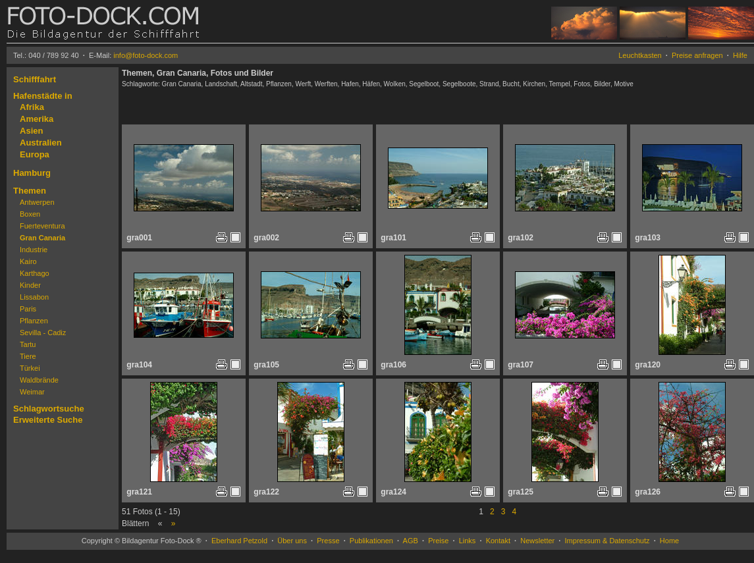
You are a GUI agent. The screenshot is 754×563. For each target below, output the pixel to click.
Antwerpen (37, 202)
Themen (29, 191)
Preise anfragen (697, 55)
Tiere (28, 356)
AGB (410, 541)
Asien (31, 131)
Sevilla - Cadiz (43, 332)
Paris (28, 309)
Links (467, 541)
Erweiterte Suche (48, 420)
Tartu (28, 344)
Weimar (32, 392)
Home (669, 541)
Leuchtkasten (639, 55)
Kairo (28, 261)
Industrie (33, 250)
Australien (41, 142)
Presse (328, 541)
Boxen (30, 214)
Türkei (30, 368)
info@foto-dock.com (145, 55)
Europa (34, 154)
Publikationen (371, 541)
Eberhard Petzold (239, 541)
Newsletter (537, 541)
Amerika (36, 119)
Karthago (34, 273)
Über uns (292, 541)
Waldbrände (39, 380)
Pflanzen (34, 321)
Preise (438, 541)
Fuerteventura (42, 226)
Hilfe (740, 55)
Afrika (32, 107)
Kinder (30, 285)
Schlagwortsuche (48, 409)
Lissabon (34, 297)
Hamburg (32, 173)
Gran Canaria (42, 238)
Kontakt (498, 541)
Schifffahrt (34, 79)
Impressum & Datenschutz (607, 541)
